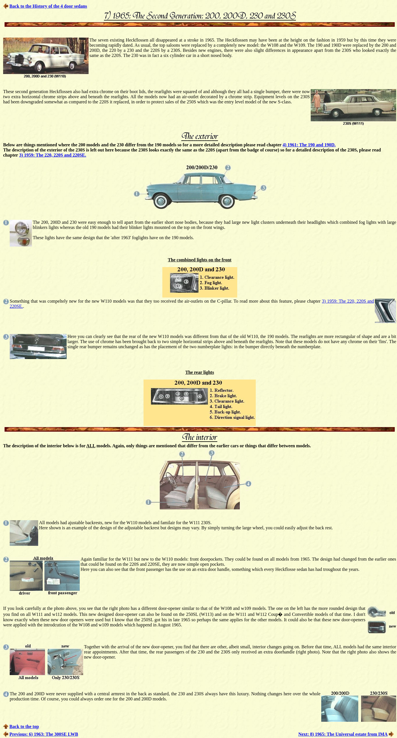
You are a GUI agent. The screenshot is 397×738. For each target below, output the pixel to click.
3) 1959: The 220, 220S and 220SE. (52, 155)
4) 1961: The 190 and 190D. (309, 144)
